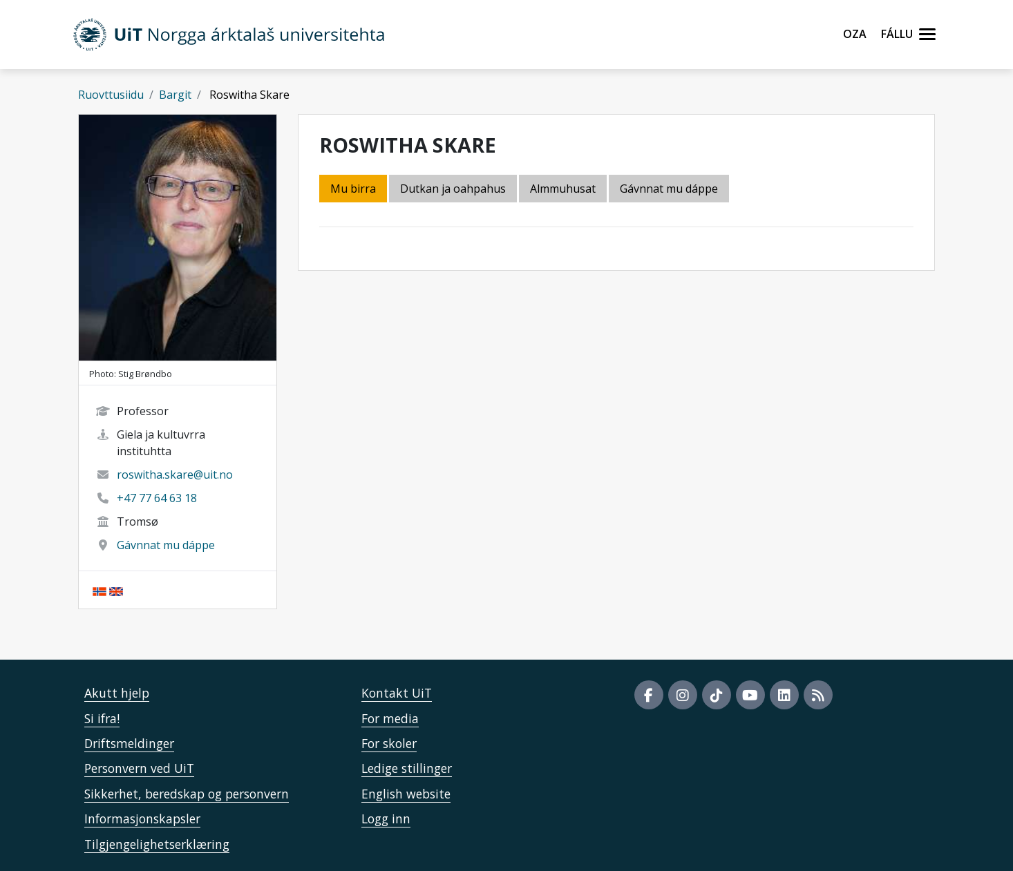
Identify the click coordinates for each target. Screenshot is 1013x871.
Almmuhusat (563, 188)
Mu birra (353, 188)
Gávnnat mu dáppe (166, 545)
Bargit (175, 94)
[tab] (564, 189)
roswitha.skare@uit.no (175, 474)
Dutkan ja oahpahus (453, 188)
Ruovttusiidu (111, 94)
